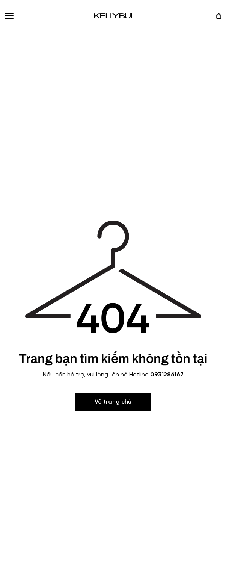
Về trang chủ (113, 402)
